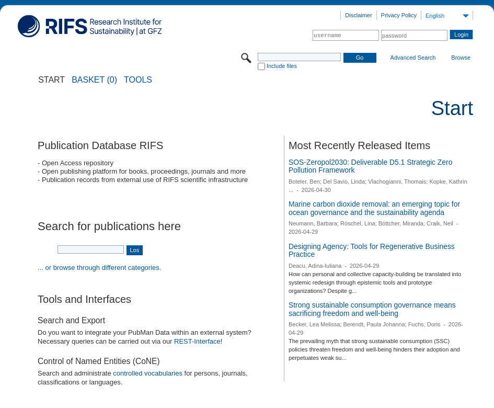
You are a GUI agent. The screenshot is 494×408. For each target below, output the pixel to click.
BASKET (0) (94, 80)
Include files (282, 66)
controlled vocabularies (147, 373)
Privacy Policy (399, 15)
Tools (138, 80)
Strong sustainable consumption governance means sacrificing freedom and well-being (372, 309)
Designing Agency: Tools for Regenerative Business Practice (372, 250)
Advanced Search (413, 57)
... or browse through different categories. (99, 267)
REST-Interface (197, 341)
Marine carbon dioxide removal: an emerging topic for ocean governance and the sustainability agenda (374, 208)
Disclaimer (358, 15)
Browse (460, 57)
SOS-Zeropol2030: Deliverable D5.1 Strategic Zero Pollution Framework (370, 166)
